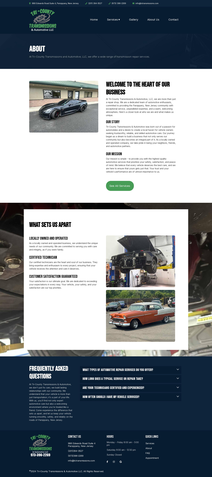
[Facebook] (107, 461)
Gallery (133, 19)
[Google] (121, 461)
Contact (173, 19)
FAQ (147, 453)
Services (112, 19)
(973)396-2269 (75, 455)
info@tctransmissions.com (81, 460)
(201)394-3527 (75, 451)
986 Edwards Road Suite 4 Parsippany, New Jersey (81, 444)
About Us (153, 19)
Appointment (152, 458)
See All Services (119, 186)
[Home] (42, 30)
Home (94, 19)
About (148, 448)
